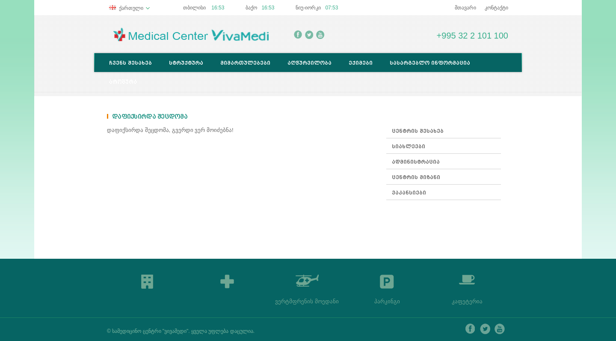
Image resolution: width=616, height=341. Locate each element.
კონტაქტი (496, 8)
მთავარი (465, 8)
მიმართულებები (245, 63)
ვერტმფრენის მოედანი (307, 301)
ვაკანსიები (409, 192)
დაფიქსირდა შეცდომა (149, 116)
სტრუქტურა (186, 63)
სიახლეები (408, 146)
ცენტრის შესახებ (418, 131)
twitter (309, 34)
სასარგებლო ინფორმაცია (430, 63)
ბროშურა (123, 81)
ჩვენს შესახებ (130, 63)
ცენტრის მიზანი (416, 177)
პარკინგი (387, 301)
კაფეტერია (467, 301)
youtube (320, 34)
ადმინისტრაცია (416, 162)
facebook (298, 34)
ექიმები (361, 63)
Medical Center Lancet (191, 34)
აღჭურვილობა (309, 63)
